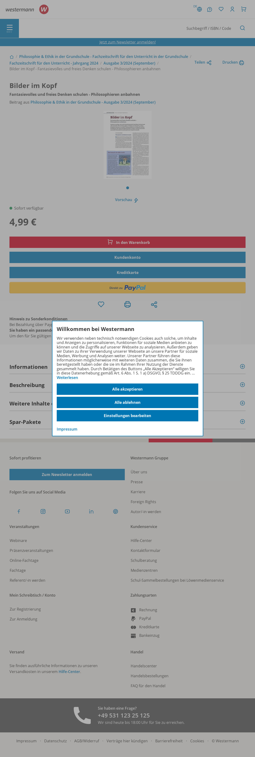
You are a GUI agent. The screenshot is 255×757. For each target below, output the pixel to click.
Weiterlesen (67, 377)
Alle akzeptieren (127, 389)
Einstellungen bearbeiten (127, 415)
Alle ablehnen (128, 402)
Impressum (67, 429)
